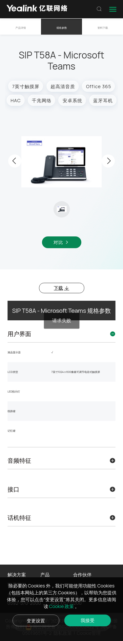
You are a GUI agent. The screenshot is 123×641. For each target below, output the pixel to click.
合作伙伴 (82, 574)
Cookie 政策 (62, 606)
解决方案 (17, 574)
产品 (45, 574)
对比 (61, 242)
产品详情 (20, 27)
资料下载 (102, 27)
